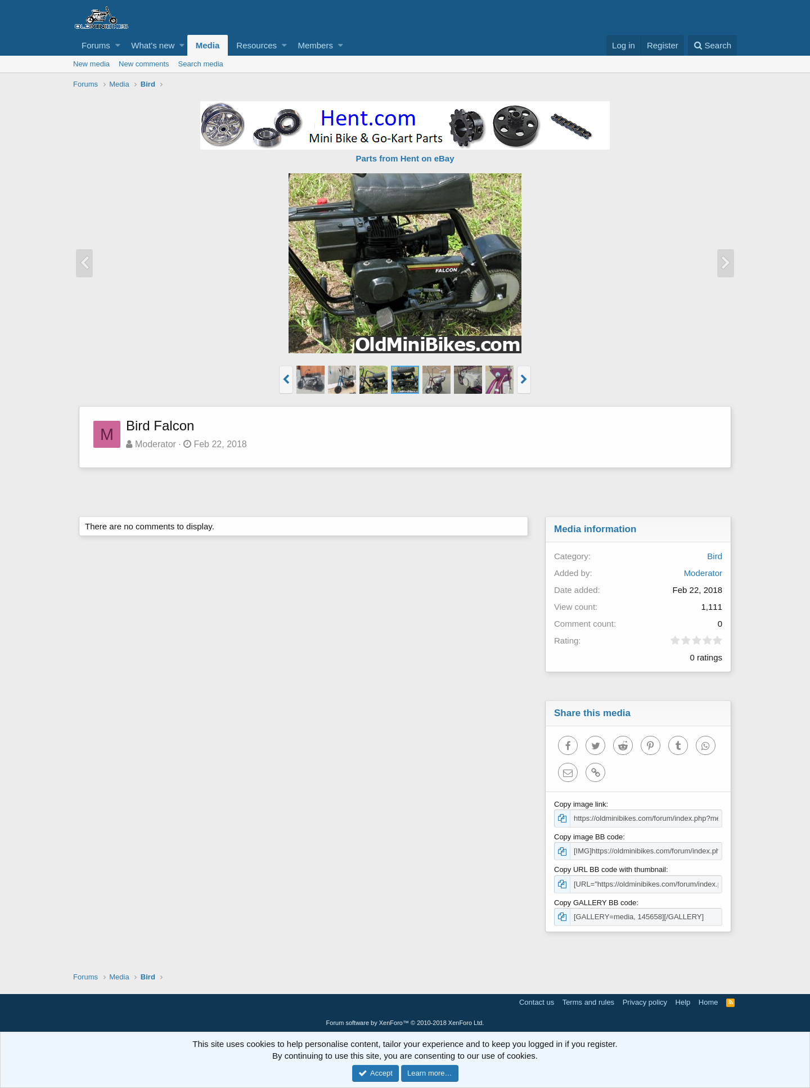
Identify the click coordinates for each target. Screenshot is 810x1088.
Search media (200, 64)
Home (708, 1002)
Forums (96, 45)
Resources (256, 45)
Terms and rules (588, 1002)
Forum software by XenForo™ (405, 1022)
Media (208, 45)
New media (91, 64)
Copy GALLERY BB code (595, 902)
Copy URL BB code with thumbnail (610, 869)
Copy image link (580, 804)
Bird (714, 556)
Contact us (536, 1002)
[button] (117, 45)
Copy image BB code (588, 837)
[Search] (712, 45)
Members (315, 45)
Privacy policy (645, 1002)
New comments (144, 64)
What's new (152, 45)
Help (683, 1002)
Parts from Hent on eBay (405, 158)
